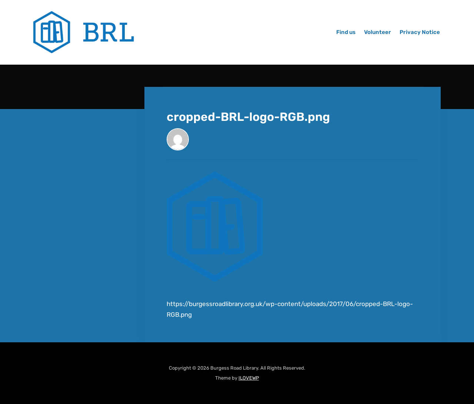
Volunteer (377, 32)
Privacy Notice (420, 32)
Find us (346, 32)
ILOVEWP (248, 378)
